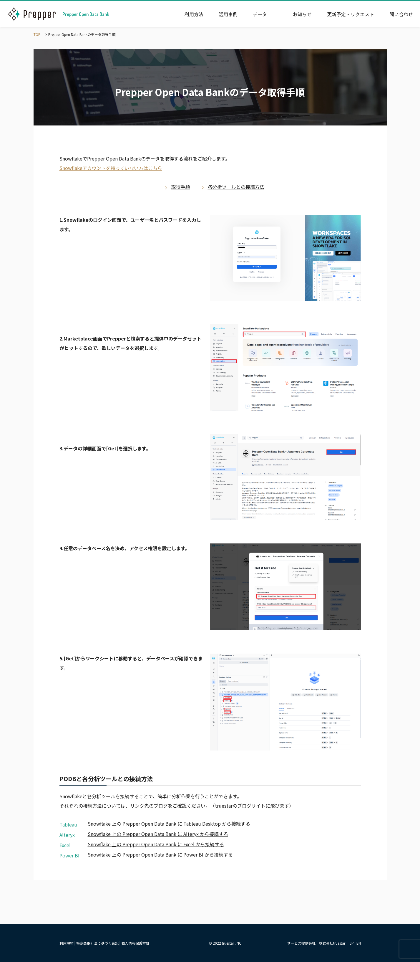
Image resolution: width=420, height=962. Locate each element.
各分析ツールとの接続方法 (236, 186)
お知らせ (302, 14)
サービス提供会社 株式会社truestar (316, 943)
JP (352, 943)
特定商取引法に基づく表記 (97, 943)
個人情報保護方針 (135, 943)
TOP (37, 34)
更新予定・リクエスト (350, 14)
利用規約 (66, 943)
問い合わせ (401, 14)
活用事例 (228, 14)
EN (358, 943)
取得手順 (180, 186)
